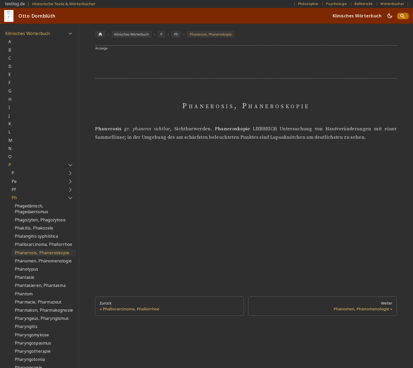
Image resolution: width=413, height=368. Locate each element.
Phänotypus (26, 269)
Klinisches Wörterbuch (357, 16)
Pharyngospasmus (33, 343)
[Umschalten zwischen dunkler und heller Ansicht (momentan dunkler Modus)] (390, 16)
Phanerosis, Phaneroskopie (42, 253)
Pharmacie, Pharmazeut (38, 302)
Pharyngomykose (32, 335)
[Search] (403, 16)
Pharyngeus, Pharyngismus (42, 318)
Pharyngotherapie (33, 351)
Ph (14, 198)
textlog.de (15, 4)
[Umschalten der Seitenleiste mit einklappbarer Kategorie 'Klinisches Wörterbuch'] (70, 34)
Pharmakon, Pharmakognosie (44, 310)
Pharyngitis (26, 326)
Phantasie (24, 277)
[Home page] (100, 34)
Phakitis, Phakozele (34, 228)
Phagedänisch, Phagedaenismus (31, 209)
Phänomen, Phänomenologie (43, 261)
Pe (14, 181)
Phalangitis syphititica (36, 236)
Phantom (24, 294)
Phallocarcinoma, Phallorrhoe (43, 244)
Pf (14, 189)
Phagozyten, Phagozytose (40, 220)
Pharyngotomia (30, 359)
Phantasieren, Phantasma (40, 285)
